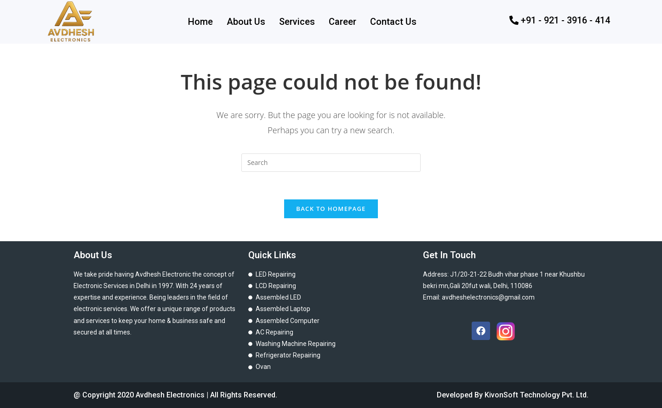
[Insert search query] (331, 162)
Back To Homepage (330, 208)
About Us (246, 21)
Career (342, 21)
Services (297, 21)
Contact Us (393, 21)
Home (200, 21)
